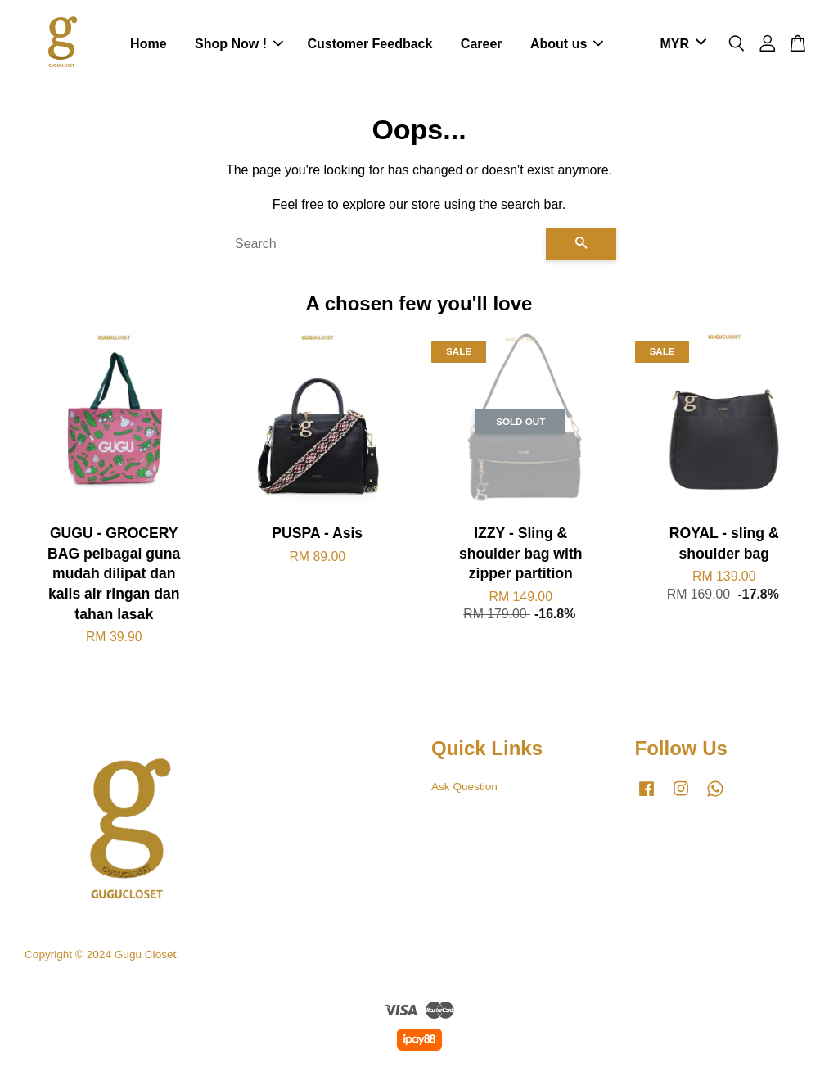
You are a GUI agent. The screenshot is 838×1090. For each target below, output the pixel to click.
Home (148, 45)
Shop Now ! (239, 45)
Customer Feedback (369, 45)
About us (566, 45)
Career (481, 45)
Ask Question (464, 788)
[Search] (384, 245)
